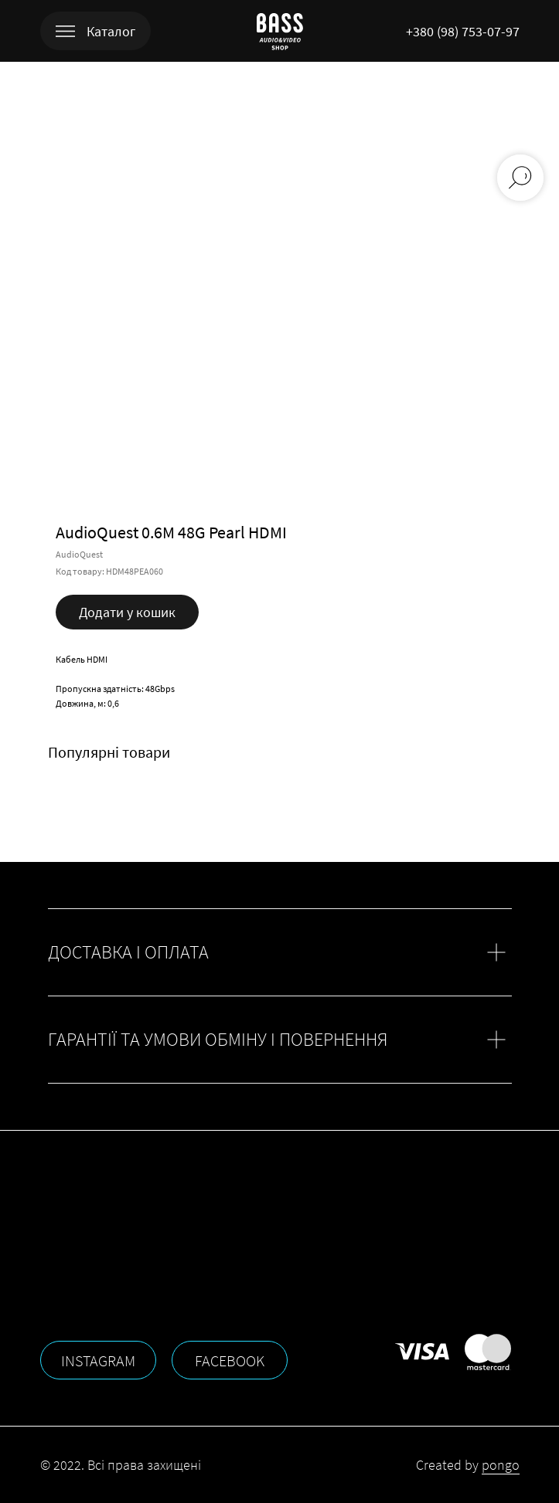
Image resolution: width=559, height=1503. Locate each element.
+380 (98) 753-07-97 (463, 31)
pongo (501, 1465)
